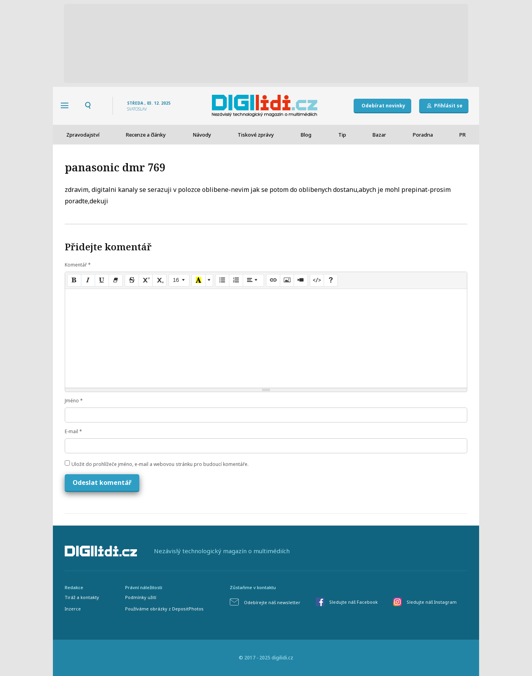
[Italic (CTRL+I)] (88, 280)
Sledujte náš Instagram (431, 602)
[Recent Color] (198, 280)
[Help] (331, 280)
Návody (202, 134)
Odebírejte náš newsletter (272, 602)
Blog (306, 134)
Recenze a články (146, 134)
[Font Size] (179, 280)
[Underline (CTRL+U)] (102, 280)
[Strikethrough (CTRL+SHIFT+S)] (132, 280)
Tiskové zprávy (256, 134)
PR (462, 134)
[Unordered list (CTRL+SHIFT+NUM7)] (222, 280)
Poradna (423, 134)
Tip (342, 134)
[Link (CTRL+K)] (273, 280)
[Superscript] (146, 280)
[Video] (301, 280)
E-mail (73, 431)
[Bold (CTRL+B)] (74, 280)
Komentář (78, 265)
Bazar (379, 134)
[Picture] (287, 280)
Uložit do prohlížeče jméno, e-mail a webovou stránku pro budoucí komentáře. (160, 464)
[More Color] (209, 280)
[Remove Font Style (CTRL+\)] (116, 280)
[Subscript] (159, 280)
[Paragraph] (253, 280)
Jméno (74, 401)
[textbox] (266, 338)
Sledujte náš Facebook (353, 602)
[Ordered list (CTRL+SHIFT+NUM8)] (236, 280)
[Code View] (317, 280)
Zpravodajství (82, 134)
